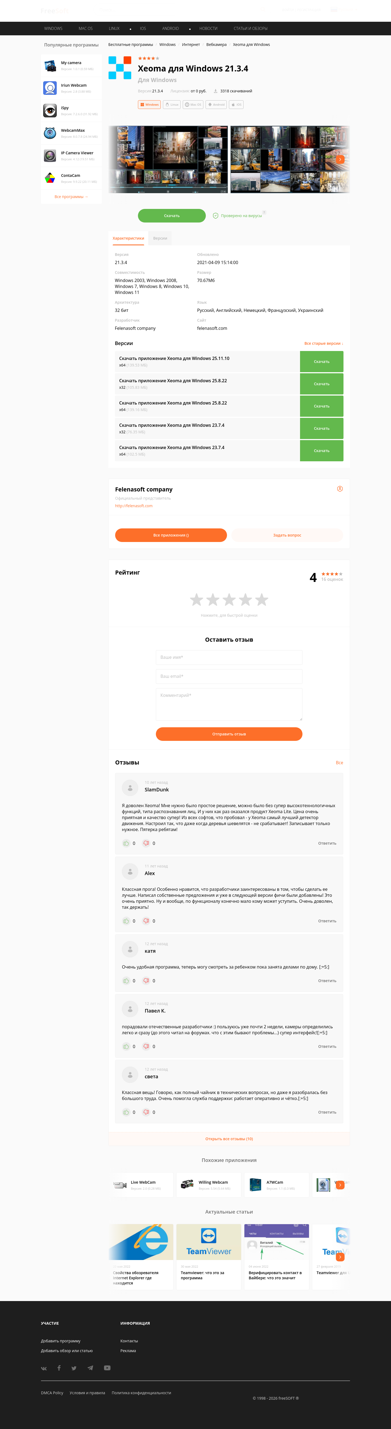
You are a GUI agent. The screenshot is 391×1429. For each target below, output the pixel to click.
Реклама (128, 1350)
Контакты (129, 1340)
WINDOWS (53, 28)
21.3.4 (150, 90)
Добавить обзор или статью (67, 1350)
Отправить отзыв (229, 734)
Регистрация (309, 10)
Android (216, 104)
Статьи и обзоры (251, 28)
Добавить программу (60, 1340)
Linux (171, 104)
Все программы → (71, 196)
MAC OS (86, 28)
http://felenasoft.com (134, 505)
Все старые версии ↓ (323, 343)
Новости (208, 28)
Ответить (327, 843)
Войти (288, 10)
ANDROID (170, 28)
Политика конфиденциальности (141, 1392)
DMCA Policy (52, 1392)
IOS (143, 28)
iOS (236, 104)
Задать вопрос (287, 535)
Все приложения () (171, 535)
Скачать (172, 215)
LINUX (114, 28)
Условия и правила (87, 1392)
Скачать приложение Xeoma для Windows (174, 358)
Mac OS (193, 104)
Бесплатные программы (130, 44)
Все (339, 763)
